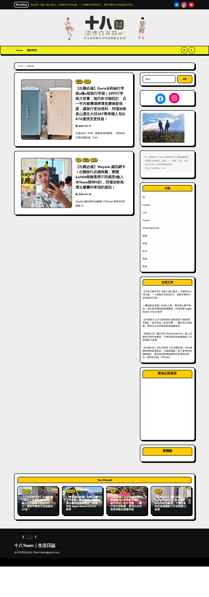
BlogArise (113, 560)
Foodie (146, 205)
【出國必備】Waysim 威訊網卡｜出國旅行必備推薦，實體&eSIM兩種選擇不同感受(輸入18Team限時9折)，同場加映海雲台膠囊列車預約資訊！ (100, 181)
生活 (87, 81)
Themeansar (129, 560)
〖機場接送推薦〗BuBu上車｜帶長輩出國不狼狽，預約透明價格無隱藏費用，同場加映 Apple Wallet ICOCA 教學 (167, 308)
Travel (146, 220)
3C (78, 165)
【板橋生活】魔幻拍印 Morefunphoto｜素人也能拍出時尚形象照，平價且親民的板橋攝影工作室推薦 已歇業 (167, 336)
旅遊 (79, 81)
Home (19, 50)
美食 (145, 266)
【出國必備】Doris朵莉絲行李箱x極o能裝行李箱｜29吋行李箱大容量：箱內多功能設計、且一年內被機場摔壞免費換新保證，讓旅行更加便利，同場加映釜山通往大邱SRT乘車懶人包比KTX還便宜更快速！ (100, 106)
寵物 (145, 235)
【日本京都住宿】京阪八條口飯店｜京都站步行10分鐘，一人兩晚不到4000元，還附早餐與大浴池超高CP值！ (167, 294)
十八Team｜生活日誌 (34, 544)
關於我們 (32, 50)
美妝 (145, 258)
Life (145, 212)
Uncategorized (151, 228)
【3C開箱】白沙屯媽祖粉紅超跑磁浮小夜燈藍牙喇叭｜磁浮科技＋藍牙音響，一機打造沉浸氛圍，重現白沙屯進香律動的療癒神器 (167, 322)
